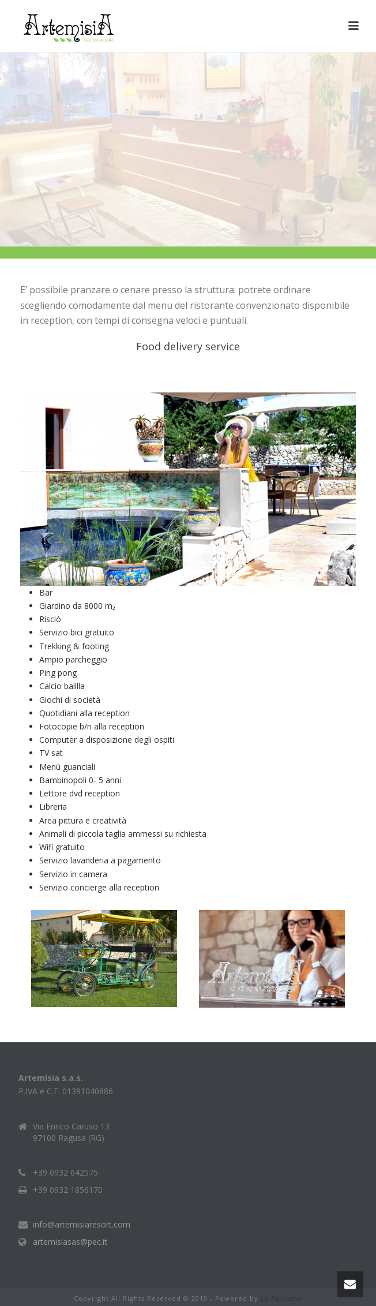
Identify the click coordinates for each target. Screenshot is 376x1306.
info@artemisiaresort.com (81, 1224)
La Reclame (281, 1298)
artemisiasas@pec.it (70, 1242)
